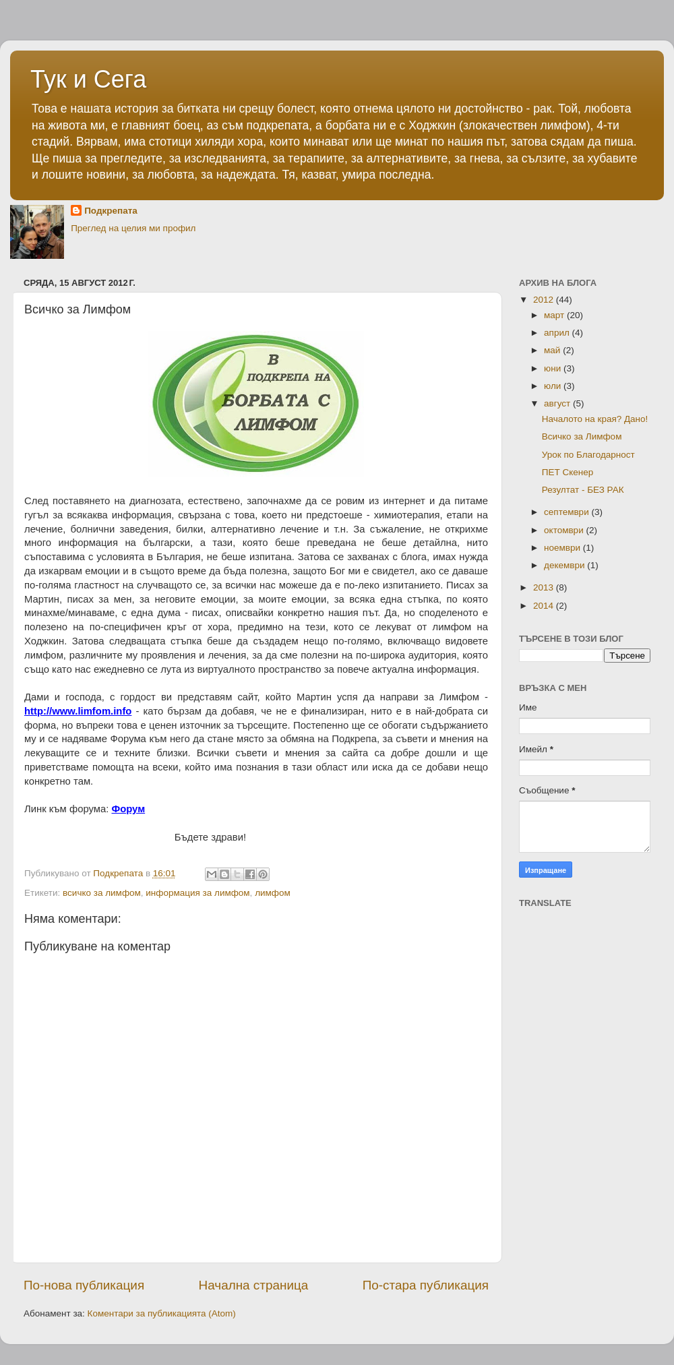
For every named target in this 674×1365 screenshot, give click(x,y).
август (558, 403)
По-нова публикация (84, 1285)
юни (553, 368)
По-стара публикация (426, 1285)
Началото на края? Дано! (595, 419)
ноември (563, 548)
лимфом (272, 893)
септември (567, 512)
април (558, 333)
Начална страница (254, 1285)
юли (553, 386)
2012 (544, 300)
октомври (565, 530)
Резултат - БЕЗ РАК (583, 490)
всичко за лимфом (102, 893)
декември (565, 565)
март (555, 315)
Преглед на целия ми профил (133, 228)
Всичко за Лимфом (582, 436)
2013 (544, 587)
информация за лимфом (197, 893)
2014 (544, 606)
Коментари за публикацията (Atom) (162, 1313)
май (553, 350)
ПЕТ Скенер (568, 472)
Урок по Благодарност (588, 455)
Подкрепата (110, 211)
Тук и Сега (88, 79)
